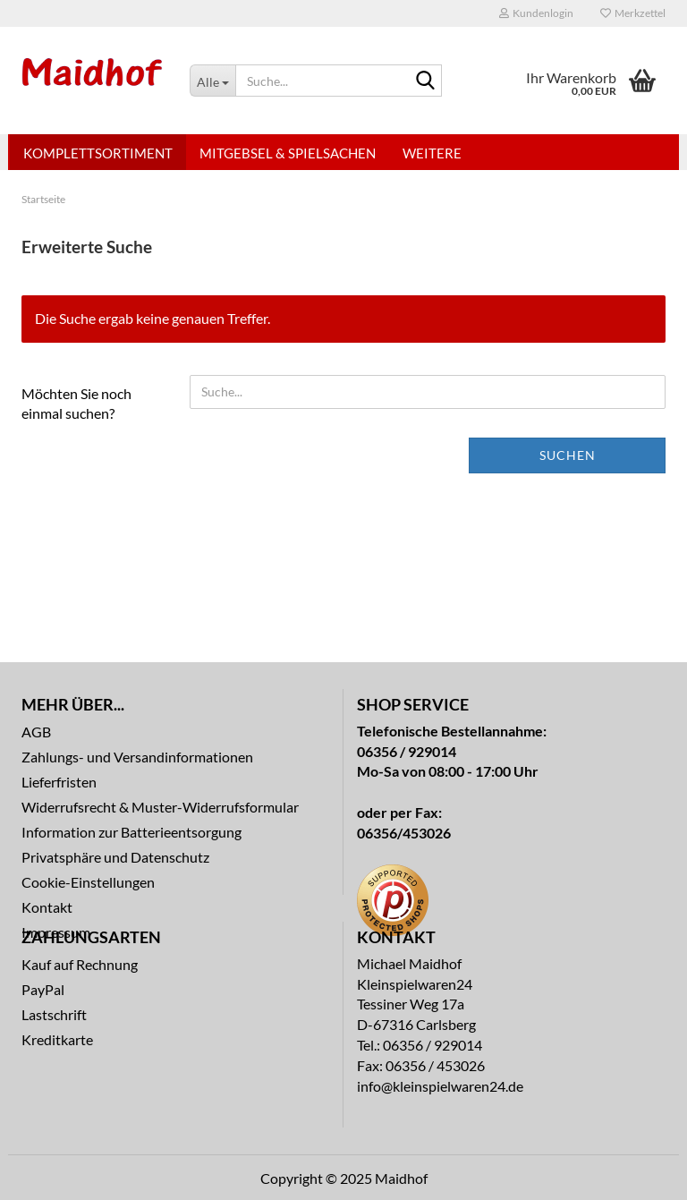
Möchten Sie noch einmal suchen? (76, 403)
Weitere (432, 153)
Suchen (567, 455)
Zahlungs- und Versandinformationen (137, 756)
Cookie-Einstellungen (88, 881)
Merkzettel (633, 13)
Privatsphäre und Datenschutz (115, 856)
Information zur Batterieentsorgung (131, 831)
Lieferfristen (59, 781)
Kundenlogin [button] (536, 13)
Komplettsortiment (98, 153)
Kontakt (46, 906)
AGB (36, 731)
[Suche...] (212, 80)
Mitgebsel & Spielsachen (287, 153)
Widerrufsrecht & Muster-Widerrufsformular (160, 806)
